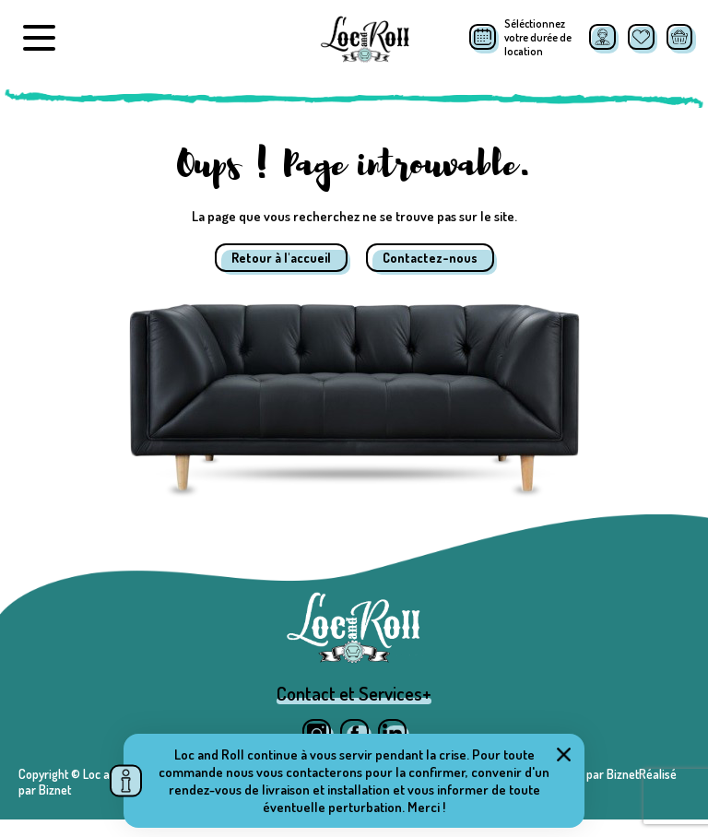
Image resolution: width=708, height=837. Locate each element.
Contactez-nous (430, 257)
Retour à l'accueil (281, 257)
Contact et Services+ (354, 711)
